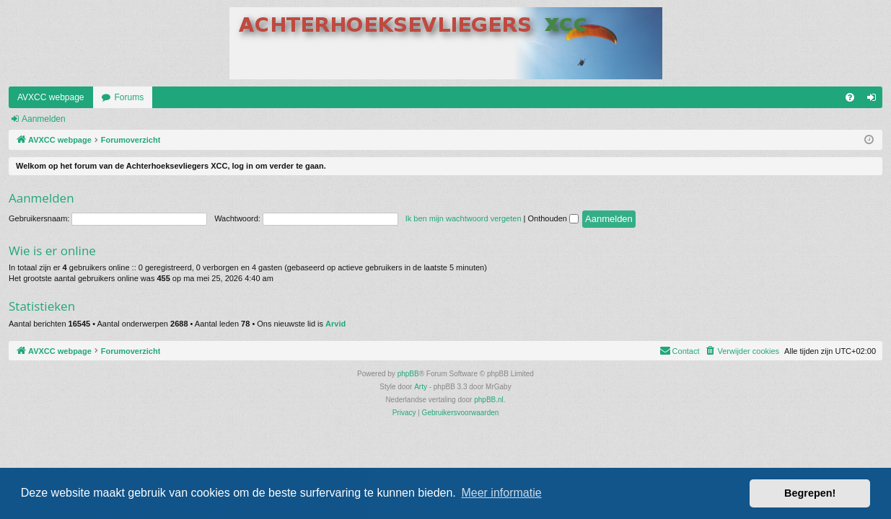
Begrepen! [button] (809, 493)
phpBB (408, 374)
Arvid (335, 323)
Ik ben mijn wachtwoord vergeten (463, 218)
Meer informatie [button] (501, 493)
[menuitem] (850, 97)
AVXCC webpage (50, 97)
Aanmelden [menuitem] (874, 100)
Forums (129, 97)
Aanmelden (44, 119)
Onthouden (553, 218)
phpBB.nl (489, 400)
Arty (420, 387)
